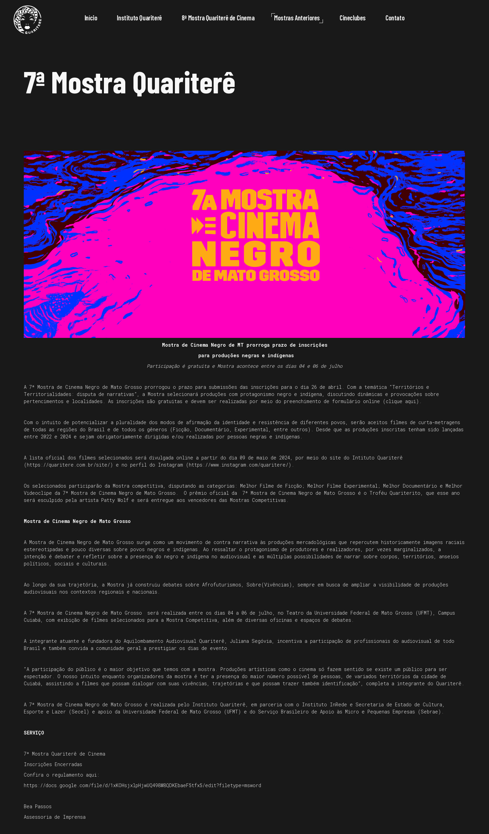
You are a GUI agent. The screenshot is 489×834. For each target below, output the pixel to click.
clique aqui (401, 401)
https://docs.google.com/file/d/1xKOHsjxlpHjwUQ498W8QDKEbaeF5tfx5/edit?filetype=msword (142, 785)
